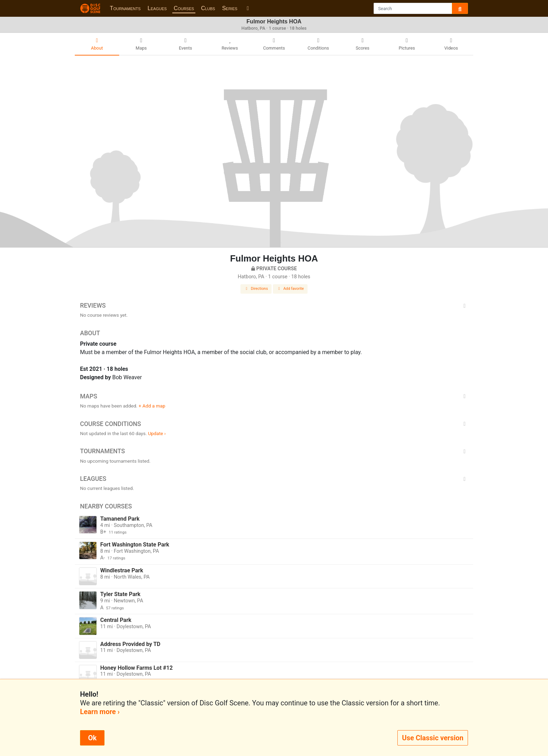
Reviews (274, 305)
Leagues (157, 8)
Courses (184, 8)
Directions (256, 288)
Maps (274, 396)
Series (229, 8)
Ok (92, 738)
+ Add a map (152, 406)
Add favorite (290, 288)
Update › (157, 433)
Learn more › (100, 711)
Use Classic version (432, 738)
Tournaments (125, 8)
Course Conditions (274, 423)
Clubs (208, 8)
